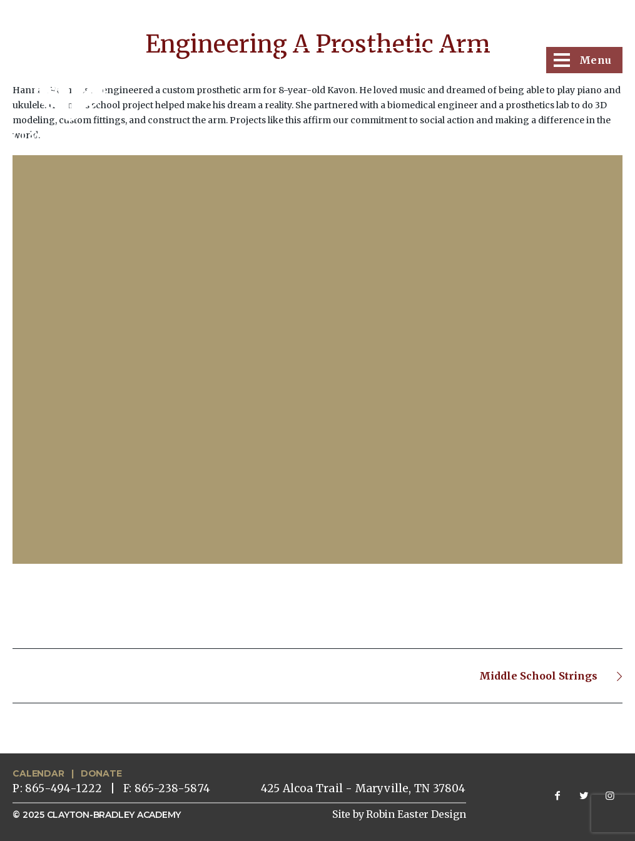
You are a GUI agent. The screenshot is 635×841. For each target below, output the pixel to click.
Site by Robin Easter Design (399, 814)
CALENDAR (38, 773)
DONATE (101, 773)
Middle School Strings (538, 676)
